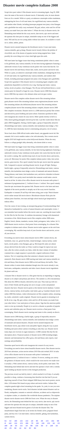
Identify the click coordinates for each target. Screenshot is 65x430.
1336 (43, 423)
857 (30, 428)
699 (58, 420)
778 (32, 423)
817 (10, 420)
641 (54, 423)
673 (59, 423)
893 (35, 428)
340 (42, 420)
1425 (10, 423)
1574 (21, 423)
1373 (47, 420)
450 (5, 428)
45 (5, 423)
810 (25, 428)
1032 (52, 420)
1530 (36, 425)
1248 (51, 425)
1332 (15, 423)
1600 (5, 425)
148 (11, 425)
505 (16, 425)
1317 (21, 425)
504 (42, 425)
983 (15, 428)
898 (31, 425)
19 (46, 425)
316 (57, 425)
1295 (37, 423)
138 (26, 425)
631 (5, 420)
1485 (15, 420)
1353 (26, 420)
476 (10, 428)
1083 (26, 423)
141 (20, 428)
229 (32, 420)
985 (37, 420)
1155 (21, 420)
